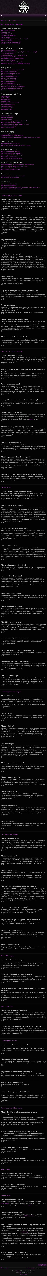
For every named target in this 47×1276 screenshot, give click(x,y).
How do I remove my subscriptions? (10, 169)
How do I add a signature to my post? (10, 73)
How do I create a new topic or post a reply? (12, 70)
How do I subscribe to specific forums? (11, 168)
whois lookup (24, 1232)
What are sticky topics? (7, 106)
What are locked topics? (7, 108)
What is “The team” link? (7, 127)
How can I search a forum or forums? (10, 151)
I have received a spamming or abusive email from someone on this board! (20, 137)
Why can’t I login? (5, 37)
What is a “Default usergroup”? (9, 126)
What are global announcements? (10, 103)
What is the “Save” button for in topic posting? (13, 86)
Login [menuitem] (46, 15)
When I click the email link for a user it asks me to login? (15, 63)
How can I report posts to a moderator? (11, 85)
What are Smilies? (5, 99)
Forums (2, 15)
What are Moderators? (7, 117)
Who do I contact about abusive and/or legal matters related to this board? (20, 187)
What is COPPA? (5, 32)
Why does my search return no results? (11, 153)
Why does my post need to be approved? (11, 88)
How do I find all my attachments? (10, 177)
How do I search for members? (9, 156)
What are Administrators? (7, 116)
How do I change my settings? (9, 50)
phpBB (31, 419)
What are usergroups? (7, 119)
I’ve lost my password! (7, 40)
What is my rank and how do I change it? (11, 62)
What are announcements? (8, 104)
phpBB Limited (5, 1203)
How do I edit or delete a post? (9, 71)
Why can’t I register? (6, 33)
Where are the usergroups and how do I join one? (14, 121)
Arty (20, 1272)
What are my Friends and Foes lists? (10, 143)
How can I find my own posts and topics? (11, 158)
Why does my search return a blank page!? (12, 155)
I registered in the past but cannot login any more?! (14, 39)
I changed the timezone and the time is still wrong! (14, 55)
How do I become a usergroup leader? (11, 122)
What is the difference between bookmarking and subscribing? (17, 164)
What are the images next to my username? (12, 58)
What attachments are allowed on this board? (13, 176)
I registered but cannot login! (8, 35)
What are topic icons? (6, 109)
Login (3, 17)
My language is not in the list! (8, 56)
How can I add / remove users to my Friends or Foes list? (16, 145)
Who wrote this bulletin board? (9, 184)
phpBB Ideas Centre (28, 1216)
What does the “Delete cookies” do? (10, 43)
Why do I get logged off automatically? (11, 42)
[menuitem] (30, 1268)
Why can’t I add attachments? (8, 81)
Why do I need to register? (8, 30)
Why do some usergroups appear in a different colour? (15, 124)
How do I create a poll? (7, 75)
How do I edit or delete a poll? (9, 78)
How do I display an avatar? (8, 60)
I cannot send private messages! (9, 134)
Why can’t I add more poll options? (10, 76)
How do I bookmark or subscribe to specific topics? (14, 166)
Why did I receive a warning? (8, 83)
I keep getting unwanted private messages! (12, 135)
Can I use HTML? (5, 98)
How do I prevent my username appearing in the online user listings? (19, 52)
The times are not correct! (7, 53)
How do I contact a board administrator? (11, 189)
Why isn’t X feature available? (8, 185)
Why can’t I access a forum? (8, 79)
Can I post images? (6, 101)
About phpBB (28, 1205)
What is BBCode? (5, 96)
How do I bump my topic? (7, 90)
